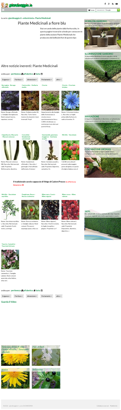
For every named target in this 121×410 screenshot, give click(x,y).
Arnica (5, 370)
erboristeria (28, 18)
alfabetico (28, 74)
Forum (91, 10)
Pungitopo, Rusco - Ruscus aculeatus (29, 195)
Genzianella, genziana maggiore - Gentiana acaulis (50, 137)
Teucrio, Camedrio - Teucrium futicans (9, 245)
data (38, 74)
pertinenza (16, 74)
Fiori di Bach (38, 347)
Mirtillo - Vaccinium (69, 135)
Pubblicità (113, 406)
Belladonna (37, 370)
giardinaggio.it (15, 18)
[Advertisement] (26, 15)
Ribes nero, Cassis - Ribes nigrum (49, 195)
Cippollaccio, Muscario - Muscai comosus (10, 136)
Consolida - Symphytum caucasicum (26, 137)
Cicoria (44, 85)
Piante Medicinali (43, 18)
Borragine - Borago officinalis (9, 86)
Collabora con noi (103, 406)
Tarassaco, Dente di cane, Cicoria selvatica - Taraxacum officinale (15, 349)
